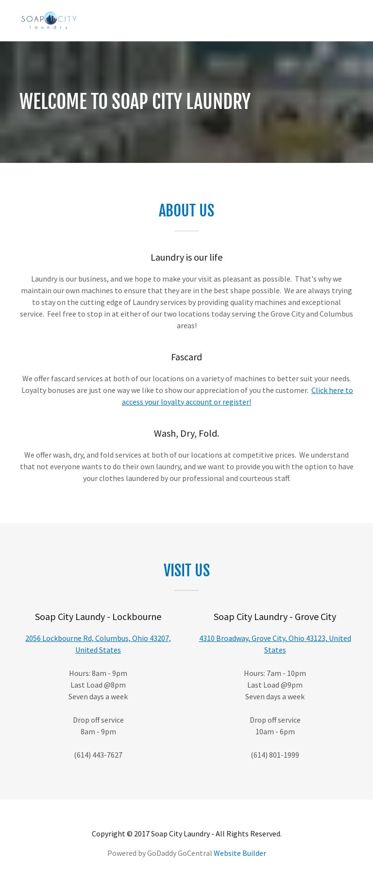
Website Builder (240, 853)
